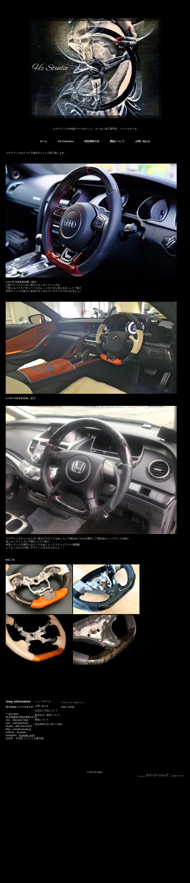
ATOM (71, 707)
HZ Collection (66, 141)
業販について (117, 141)
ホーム (43, 141)
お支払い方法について (46, 710)
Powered (161, 776)
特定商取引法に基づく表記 (48, 724)
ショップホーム (43, 701)
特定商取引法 (91, 141)
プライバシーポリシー (72, 702)
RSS (63, 707)
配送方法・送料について (47, 715)
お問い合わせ (142, 141)
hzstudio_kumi (27, 735)
